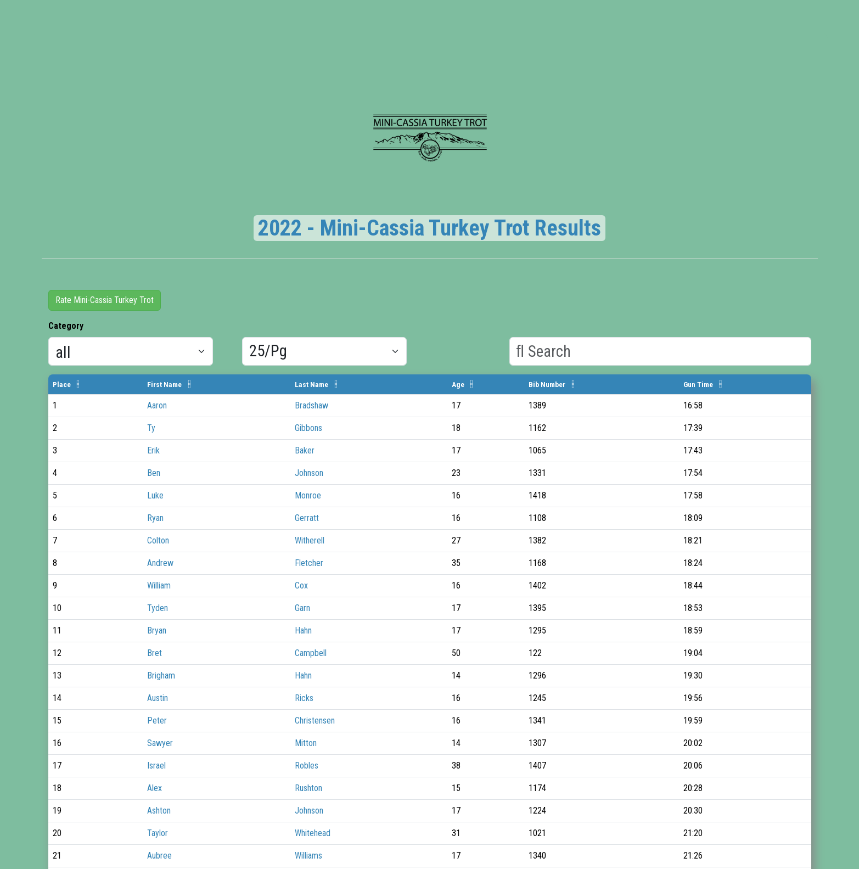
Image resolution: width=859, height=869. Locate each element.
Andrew (160, 563)
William (160, 585)
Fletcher (309, 563)
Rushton (308, 788)
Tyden (157, 608)
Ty (151, 428)
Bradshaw (311, 405)
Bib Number (547, 384)
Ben (153, 473)
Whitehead (312, 833)
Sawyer (160, 743)
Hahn (303, 630)
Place (62, 384)
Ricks (304, 698)
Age (458, 384)
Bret (154, 653)
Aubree (159, 855)
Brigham (161, 675)
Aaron (158, 405)
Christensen (315, 720)
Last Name (311, 384)
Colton (158, 540)
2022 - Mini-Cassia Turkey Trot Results (429, 228)
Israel (156, 765)
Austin (158, 698)
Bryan (156, 630)
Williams (308, 855)
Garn (302, 608)
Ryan (155, 518)
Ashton (159, 810)
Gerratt (307, 518)
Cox (301, 585)
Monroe (308, 495)
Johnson (309, 473)
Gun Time (698, 384)
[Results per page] (324, 351)
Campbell (311, 653)
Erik (153, 450)
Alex (154, 788)
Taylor (157, 833)
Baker (305, 450)
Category (65, 326)
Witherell (309, 540)
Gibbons (308, 428)
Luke (155, 495)
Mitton (306, 743)
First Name (164, 384)
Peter (157, 720)
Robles (306, 765)
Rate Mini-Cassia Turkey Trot (104, 300)
